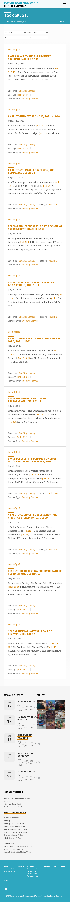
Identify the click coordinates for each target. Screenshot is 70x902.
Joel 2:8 (45, 478)
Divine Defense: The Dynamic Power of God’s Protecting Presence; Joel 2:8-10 (33, 460)
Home (6, 21)
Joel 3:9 (46, 185)
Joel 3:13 (44, 133)
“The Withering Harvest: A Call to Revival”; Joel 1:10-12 (30, 632)
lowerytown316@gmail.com (15, 812)
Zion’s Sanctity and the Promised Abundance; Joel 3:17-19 (29, 57)
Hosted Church (55, 896)
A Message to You (9, 869)
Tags (63, 22)
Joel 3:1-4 (52, 316)
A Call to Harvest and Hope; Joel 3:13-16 (34, 116)
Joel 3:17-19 (23, 94)
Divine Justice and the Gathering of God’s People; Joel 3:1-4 (31, 284)
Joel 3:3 (54, 298)
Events (21, 866)
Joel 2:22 (13, 422)
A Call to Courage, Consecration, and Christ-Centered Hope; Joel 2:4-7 (33, 516)
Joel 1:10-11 (53, 647)
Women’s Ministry (33, 876)
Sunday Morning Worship (27, 718)
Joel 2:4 (24, 534)
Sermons (46, 866)
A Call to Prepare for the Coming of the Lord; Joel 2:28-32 (34, 340)
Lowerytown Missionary (21, 4)
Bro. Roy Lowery (27, 90)
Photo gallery (59, 866)
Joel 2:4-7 (28, 530)
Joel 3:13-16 (42, 125)
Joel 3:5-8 (24, 242)
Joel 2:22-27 (41, 414)
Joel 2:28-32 (23, 376)
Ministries (31, 866)
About (7, 866)
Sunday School (26, 701)
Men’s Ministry (32, 874)
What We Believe (9, 871)
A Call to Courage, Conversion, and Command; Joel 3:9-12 (31, 171)
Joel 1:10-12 (23, 669)
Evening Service (30, 98)
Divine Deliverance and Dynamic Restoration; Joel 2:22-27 (28, 400)
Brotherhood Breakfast (25, 755)
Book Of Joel (21, 21)
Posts (13, 21)
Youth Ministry (32, 871)
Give (6, 881)
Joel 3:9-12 (53, 204)
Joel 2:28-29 (24, 358)
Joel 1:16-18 (14, 586)
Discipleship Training (24, 736)
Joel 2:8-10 (34, 474)
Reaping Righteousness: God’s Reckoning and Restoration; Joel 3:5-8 (35, 227)
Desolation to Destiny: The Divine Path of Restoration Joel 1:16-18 (35, 572)
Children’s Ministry (33, 869)
